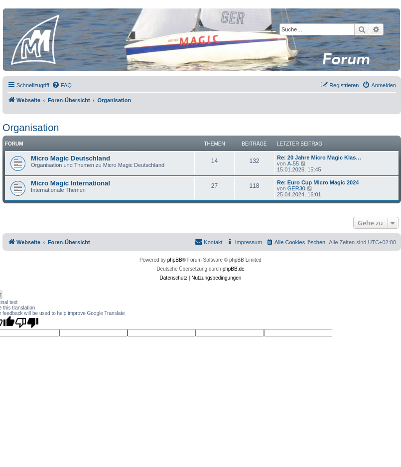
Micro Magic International (70, 183)
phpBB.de (234, 269)
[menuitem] (62, 85)
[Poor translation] (27, 322)
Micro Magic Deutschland (70, 158)
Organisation (30, 127)
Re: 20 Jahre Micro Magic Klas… (319, 157)
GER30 (296, 188)
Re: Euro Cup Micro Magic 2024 (318, 182)
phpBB (174, 260)
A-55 (293, 163)
